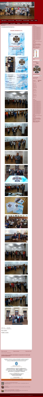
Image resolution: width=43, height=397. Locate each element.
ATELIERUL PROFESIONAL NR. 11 (37, 36)
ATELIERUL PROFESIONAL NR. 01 (37, 27)
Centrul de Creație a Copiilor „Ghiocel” (36, 40)
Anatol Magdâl (34, 26)
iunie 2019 (34, 83)
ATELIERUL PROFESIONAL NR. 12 (37, 37)
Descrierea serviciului (11, 20)
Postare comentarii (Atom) (8, 352)
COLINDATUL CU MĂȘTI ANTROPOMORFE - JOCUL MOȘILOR (11, 389)
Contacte (32, 20)
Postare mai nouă (4, 351)
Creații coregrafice (12, 23)
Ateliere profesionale (19, 20)
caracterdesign (26, 395)
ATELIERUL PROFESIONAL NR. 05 (7, 328)
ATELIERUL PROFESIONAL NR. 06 (37, 31)
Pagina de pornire (4, 20)
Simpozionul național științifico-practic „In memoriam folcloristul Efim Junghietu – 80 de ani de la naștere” (37, 45)
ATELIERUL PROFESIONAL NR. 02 (37, 102)
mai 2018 (34, 89)
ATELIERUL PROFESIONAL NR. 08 (37, 33)
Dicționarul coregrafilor (25, 23)
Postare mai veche (28, 351)
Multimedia (18, 23)
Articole (36, 20)
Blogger (32, 395)
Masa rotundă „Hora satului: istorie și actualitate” (37, 41)
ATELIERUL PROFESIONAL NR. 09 (37, 34)
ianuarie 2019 (34, 86)
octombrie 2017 (35, 92)
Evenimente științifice (26, 20)
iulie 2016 (34, 97)
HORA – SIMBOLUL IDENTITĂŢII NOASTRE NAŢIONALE (11, 382)
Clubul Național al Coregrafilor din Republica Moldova (16, 4)
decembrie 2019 (35, 81)
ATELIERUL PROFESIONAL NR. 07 (37, 32)
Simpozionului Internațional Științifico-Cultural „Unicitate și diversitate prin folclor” (36, 47)
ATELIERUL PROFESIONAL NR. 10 (37, 35)
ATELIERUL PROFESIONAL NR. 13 (37, 38)
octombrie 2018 (35, 87)
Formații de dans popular (5, 23)
